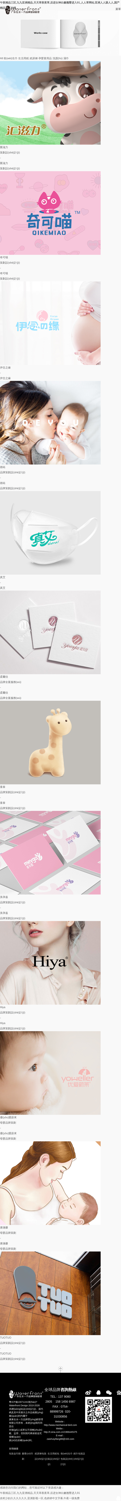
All (1, 58)
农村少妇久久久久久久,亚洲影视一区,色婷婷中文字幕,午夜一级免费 (40, 1498)
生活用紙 (23, 58)
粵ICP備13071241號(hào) (22, 1402)
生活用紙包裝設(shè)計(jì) (54, 1458)
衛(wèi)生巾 (11, 58)
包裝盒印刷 (15, 1453)
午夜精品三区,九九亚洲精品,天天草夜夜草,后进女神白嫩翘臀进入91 (40, 1493)
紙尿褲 (34, 58)
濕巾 (66, 58)
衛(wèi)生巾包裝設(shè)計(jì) (67, 1458)
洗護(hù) (58, 58)
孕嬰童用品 (45, 58)
